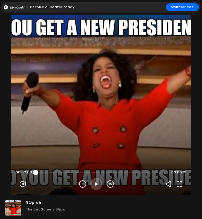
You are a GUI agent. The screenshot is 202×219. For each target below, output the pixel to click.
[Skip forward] (110, 184)
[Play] (96, 184)
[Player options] (23, 184)
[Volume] (170, 184)
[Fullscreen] (179, 184)
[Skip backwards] (82, 184)
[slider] (35, 172)
